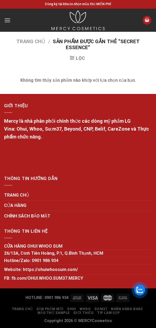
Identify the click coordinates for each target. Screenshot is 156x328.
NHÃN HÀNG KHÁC (127, 309)
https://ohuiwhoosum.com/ (50, 269)
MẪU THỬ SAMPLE (54, 313)
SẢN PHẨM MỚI (49, 309)
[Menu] (7, 20)
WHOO (85, 309)
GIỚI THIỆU (83, 313)
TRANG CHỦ (16, 195)
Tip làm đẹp (108, 313)
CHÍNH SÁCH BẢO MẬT (27, 216)
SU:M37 (100, 309)
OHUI (71, 309)
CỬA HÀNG (15, 205)
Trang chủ (30, 41)
